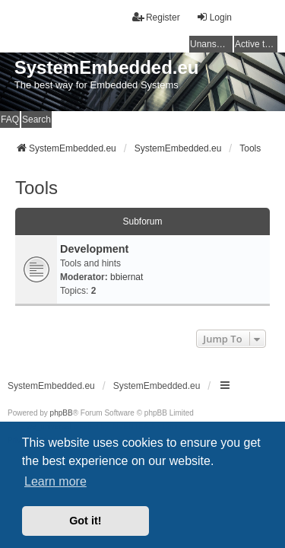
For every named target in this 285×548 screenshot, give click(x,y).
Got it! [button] (85, 521)
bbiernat (126, 277)
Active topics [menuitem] (256, 44)
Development (94, 249)
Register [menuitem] (156, 17)
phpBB (61, 413)
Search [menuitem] (36, 119)
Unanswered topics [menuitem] (211, 44)
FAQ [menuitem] (10, 119)
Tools (36, 187)
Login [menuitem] (214, 17)
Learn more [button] (55, 481)
